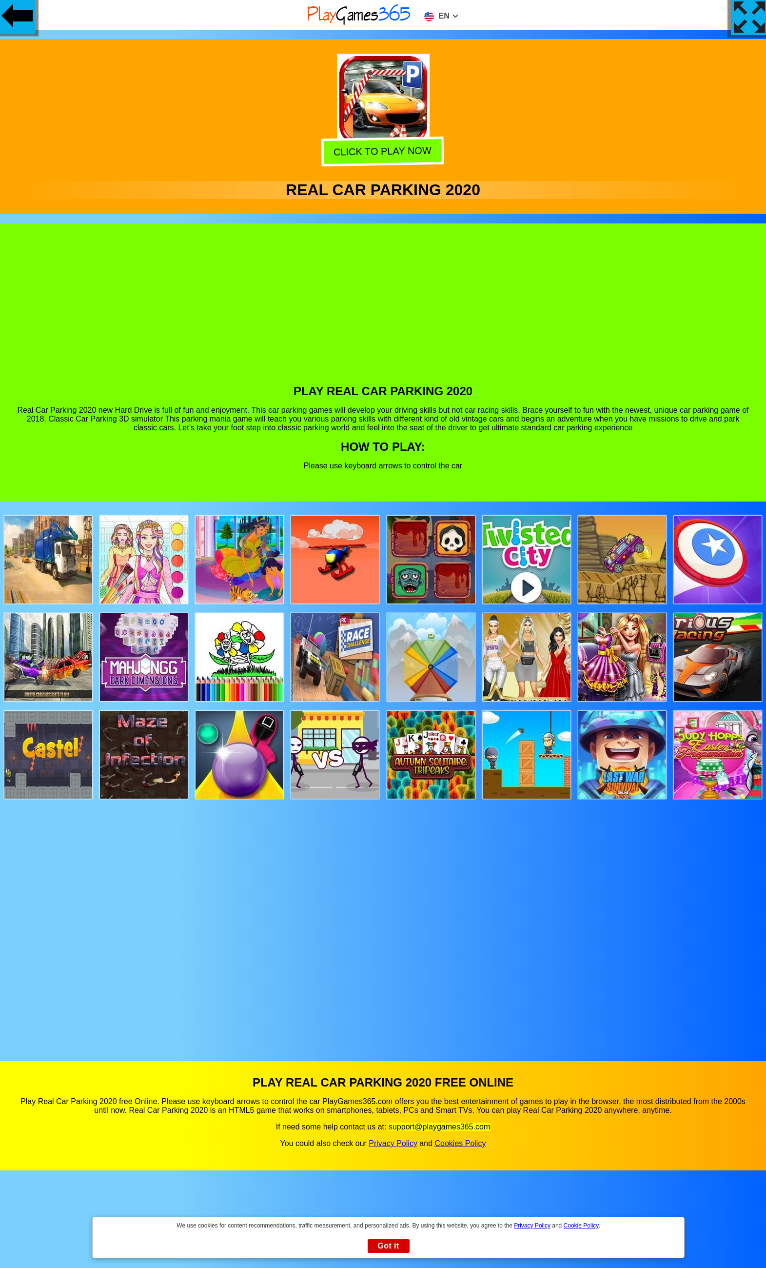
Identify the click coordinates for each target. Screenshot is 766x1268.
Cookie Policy (581, 1225)
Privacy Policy (393, 1143)
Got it (388, 1246)
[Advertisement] (383, 311)
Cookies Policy (460, 1143)
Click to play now (383, 153)
